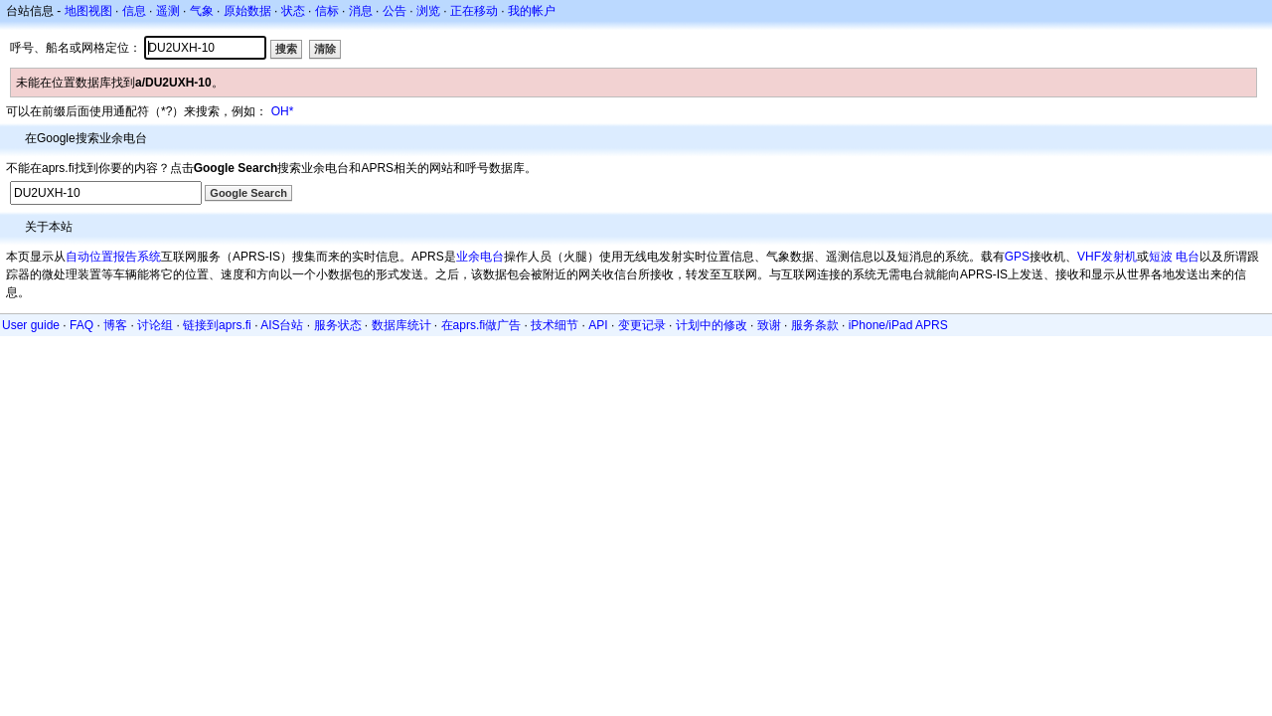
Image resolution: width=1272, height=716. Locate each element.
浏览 (428, 11)
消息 (361, 11)
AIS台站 (281, 325)
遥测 (168, 11)
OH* (282, 111)
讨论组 (155, 325)
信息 (134, 11)
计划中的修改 (711, 325)
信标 (327, 11)
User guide (31, 325)
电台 (1187, 257)
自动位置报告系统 (113, 257)
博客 (115, 325)
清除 (325, 49)
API (597, 325)
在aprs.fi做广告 (481, 325)
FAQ (81, 325)
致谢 (769, 325)
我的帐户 (532, 11)
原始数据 (247, 11)
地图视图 (88, 11)
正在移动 (474, 11)
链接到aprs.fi (217, 325)
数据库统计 (401, 325)
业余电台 (480, 257)
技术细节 (554, 325)
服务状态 (338, 325)
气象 (202, 11)
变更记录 (642, 325)
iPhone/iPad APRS (898, 325)
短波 (1161, 257)
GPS (1017, 257)
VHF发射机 (1107, 257)
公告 (394, 11)
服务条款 (815, 325)
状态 (293, 11)
